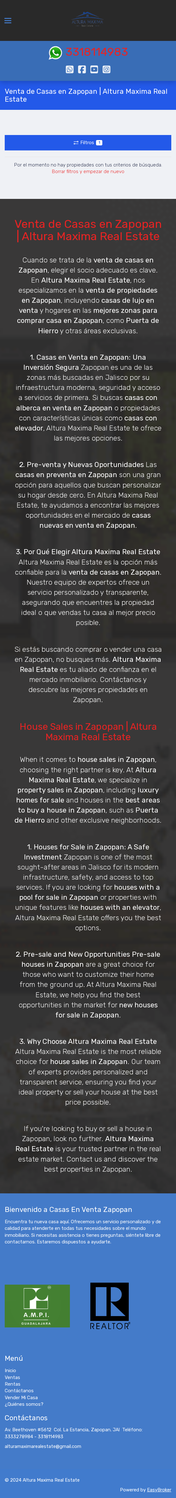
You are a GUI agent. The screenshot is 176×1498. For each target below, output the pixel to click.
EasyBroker (159, 1490)
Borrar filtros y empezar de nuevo (88, 171)
